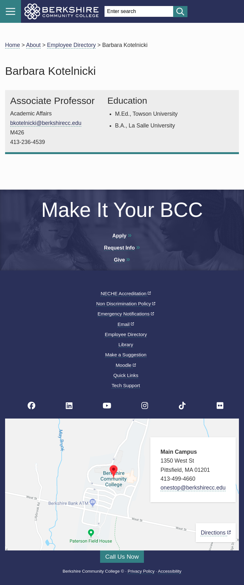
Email (126, 324)
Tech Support (126, 385)
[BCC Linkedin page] (69, 405)
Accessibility (169, 571)
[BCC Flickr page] (220, 405)
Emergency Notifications (126, 313)
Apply (119, 235)
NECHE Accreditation (126, 293)
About (33, 45)
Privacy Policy (141, 571)
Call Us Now (122, 556)
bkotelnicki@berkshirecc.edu (45, 123)
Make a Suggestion (125, 354)
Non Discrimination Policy (125, 303)
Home (12, 45)
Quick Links (126, 375)
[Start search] (180, 11)
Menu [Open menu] (10, 11)
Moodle (126, 365)
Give (119, 260)
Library (126, 344)
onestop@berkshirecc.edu (193, 487)
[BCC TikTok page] (182, 405)
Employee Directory (71, 45)
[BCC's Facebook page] (31, 405)
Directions (216, 533)
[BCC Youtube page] (107, 405)
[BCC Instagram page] (144, 405)
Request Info (119, 247)
